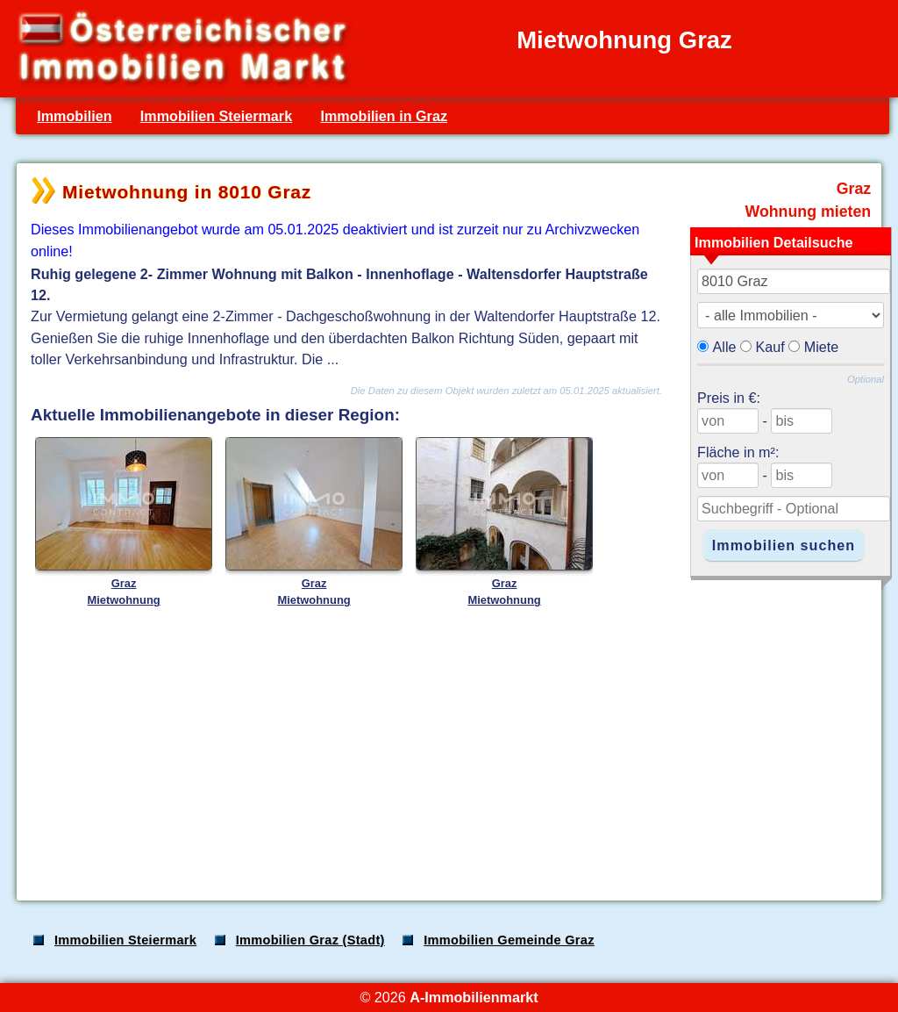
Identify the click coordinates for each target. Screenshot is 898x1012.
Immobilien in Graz (383, 116)
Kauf (770, 347)
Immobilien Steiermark (216, 116)
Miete (821, 347)
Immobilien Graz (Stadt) (310, 940)
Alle (725, 347)
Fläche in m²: (738, 452)
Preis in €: (728, 398)
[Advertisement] (447, 749)
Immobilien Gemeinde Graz (509, 940)
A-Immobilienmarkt (474, 997)
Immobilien (74, 116)
